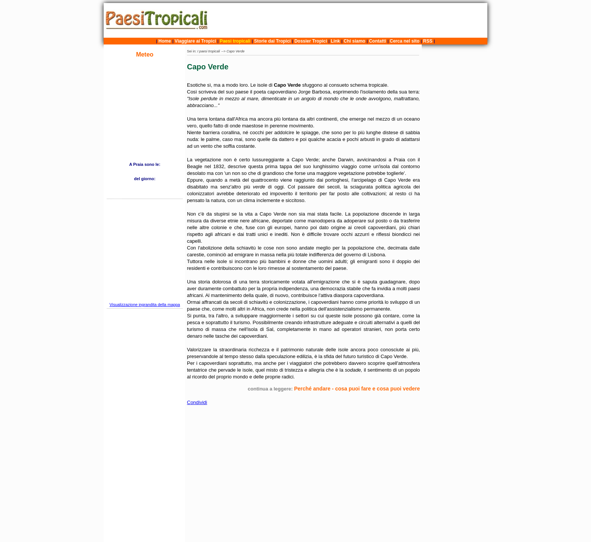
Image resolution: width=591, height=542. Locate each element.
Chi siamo (354, 41)
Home (164, 41)
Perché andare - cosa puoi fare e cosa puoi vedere (357, 389)
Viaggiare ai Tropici (195, 41)
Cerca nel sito (405, 41)
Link (335, 41)
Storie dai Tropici (273, 41)
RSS (428, 41)
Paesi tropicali (235, 41)
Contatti (377, 41)
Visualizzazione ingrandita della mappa (144, 304)
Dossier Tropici (310, 41)
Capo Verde (236, 51)
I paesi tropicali (209, 51)
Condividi (197, 402)
